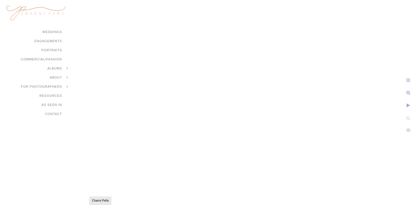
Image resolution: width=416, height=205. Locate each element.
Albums (54, 68)
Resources (50, 95)
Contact (53, 114)
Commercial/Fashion (41, 59)
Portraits (51, 50)
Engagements (48, 41)
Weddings (52, 32)
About (56, 77)
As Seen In (51, 104)
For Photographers (41, 86)
